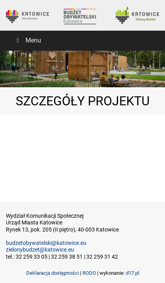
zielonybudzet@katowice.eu (40, 249)
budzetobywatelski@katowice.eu (46, 243)
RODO (89, 273)
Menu (27, 40)
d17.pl (132, 273)
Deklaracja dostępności (52, 273)
